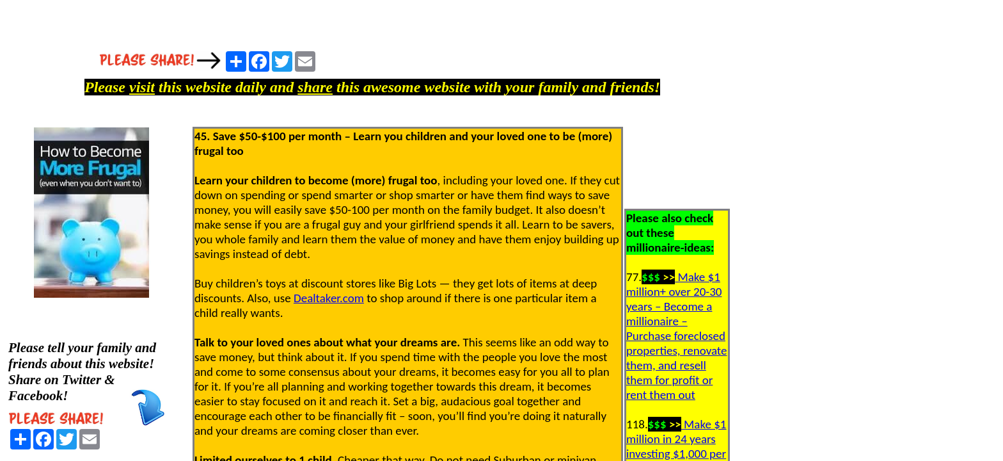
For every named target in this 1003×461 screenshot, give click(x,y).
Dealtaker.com (329, 298)
